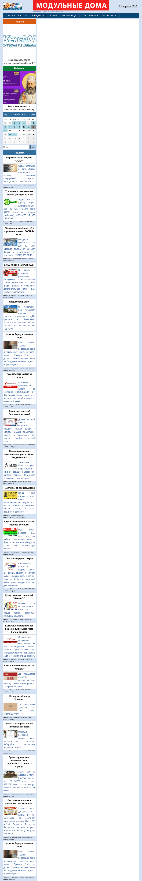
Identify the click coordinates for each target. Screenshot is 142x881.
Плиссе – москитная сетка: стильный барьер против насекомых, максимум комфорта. (19, 609)
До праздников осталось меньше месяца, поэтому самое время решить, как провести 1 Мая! (19, 680)
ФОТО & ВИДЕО (33, 15)
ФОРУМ (53, 15)
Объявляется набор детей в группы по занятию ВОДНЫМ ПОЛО (19, 231)
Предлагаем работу (19, 302)
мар (5, 115)
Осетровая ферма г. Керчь (19, 558)
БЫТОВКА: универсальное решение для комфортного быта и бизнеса (19, 629)
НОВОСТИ (13, 15)
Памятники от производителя (19, 488)
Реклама (19, 152)
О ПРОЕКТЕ (109, 15)
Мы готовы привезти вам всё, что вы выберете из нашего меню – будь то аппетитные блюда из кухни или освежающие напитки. (19, 539)
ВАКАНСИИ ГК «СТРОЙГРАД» (19, 265)
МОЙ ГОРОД (69, 15)
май (33, 115)
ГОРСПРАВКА (88, 15)
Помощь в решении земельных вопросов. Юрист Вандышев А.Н (19, 454)
